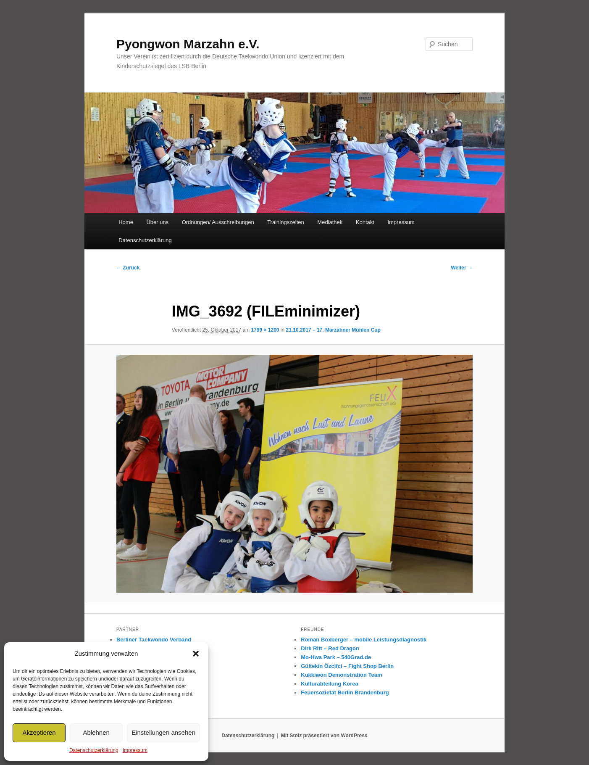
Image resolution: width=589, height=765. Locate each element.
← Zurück (127, 268)
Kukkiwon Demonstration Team (341, 675)
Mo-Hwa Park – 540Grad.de (336, 657)
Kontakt (365, 222)
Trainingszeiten (285, 222)
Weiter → (462, 268)
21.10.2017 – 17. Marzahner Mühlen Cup (333, 330)
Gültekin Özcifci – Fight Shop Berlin (347, 666)
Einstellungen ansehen (163, 732)
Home (125, 222)
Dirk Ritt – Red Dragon (330, 648)
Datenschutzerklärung (93, 750)
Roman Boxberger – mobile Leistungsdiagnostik (363, 639)
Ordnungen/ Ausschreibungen (218, 222)
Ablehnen (96, 732)
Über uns (157, 222)
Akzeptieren (38, 732)
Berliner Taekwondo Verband (153, 639)
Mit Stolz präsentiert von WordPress (324, 736)
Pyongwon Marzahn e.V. (188, 44)
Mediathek (329, 222)
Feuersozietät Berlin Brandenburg (345, 692)
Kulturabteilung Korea (329, 684)
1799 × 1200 (265, 330)
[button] (196, 653)
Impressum (135, 750)
